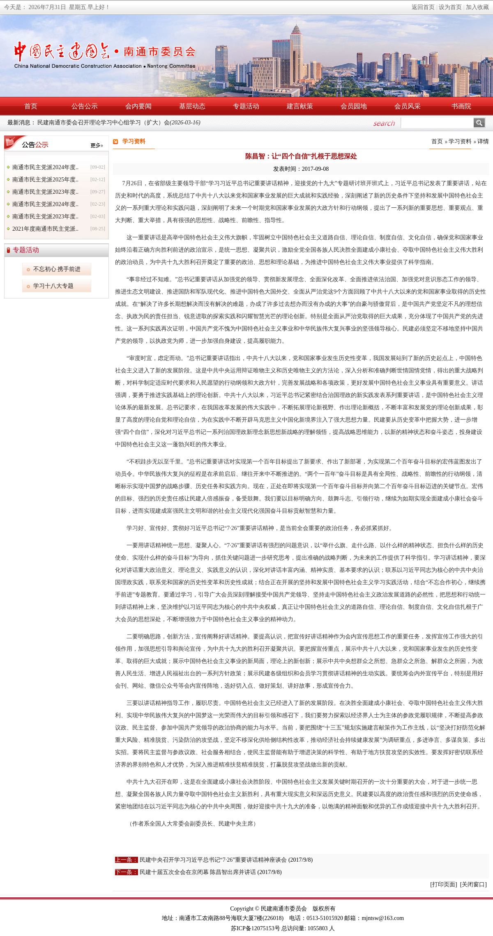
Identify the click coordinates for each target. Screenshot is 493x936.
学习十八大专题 (53, 286)
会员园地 (354, 106)
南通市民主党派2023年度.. (45, 192)
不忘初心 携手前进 (57, 269)
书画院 (461, 106)
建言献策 (300, 106)
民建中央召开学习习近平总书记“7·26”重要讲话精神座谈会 (213, 860)
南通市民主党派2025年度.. (45, 180)
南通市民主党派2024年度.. (45, 167)
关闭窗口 (473, 884)
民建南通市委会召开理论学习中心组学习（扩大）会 (118, 122)
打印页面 (443, 884)
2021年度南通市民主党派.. (45, 229)
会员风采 (407, 106)
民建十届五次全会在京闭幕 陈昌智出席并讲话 (198, 872)
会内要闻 (138, 106)
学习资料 (460, 141)
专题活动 (246, 106)
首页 (30, 106)
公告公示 (84, 106)
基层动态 (192, 106)
